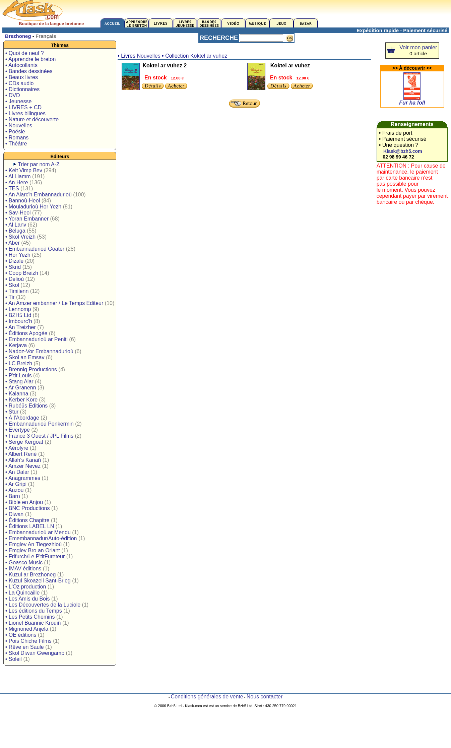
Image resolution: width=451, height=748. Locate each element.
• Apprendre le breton (30, 59)
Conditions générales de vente (207, 696)
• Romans (17, 137)
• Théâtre (16, 143)
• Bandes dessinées (29, 71)
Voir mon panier (418, 47)
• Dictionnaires (22, 89)
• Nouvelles (18, 125)
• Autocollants (21, 65)
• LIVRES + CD (23, 107)
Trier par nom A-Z (39, 164)
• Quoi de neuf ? (24, 53)
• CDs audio (19, 83)
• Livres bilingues (25, 113)
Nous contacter (265, 696)
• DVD (12, 95)
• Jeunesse (18, 101)
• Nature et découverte (32, 119)
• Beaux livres (21, 77)
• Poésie (15, 131)
